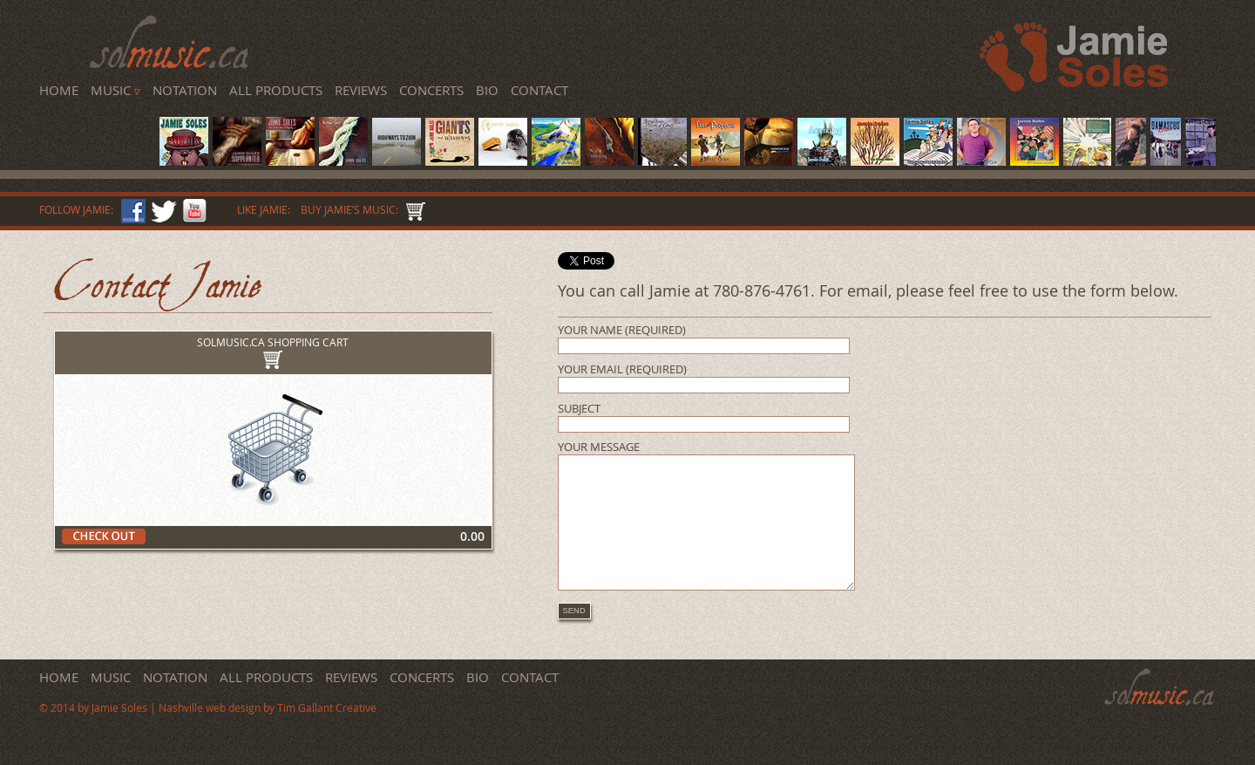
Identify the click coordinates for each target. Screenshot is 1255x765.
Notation (185, 90)
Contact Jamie (158, 284)
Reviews (361, 90)
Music (115, 90)
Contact (539, 90)
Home (58, 90)
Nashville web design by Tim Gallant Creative (267, 734)
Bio (487, 90)
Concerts (431, 90)
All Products (275, 90)
